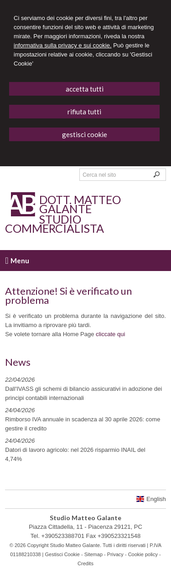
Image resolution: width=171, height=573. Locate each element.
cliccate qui (110, 334)
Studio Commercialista (54, 223)
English (151, 499)
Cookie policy (143, 554)
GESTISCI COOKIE (84, 134)
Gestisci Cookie (62, 554)
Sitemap (93, 554)
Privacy (115, 554)
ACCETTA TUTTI (85, 89)
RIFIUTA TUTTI (84, 111)
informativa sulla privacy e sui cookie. (63, 45)
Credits (85, 563)
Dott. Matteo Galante (80, 204)
